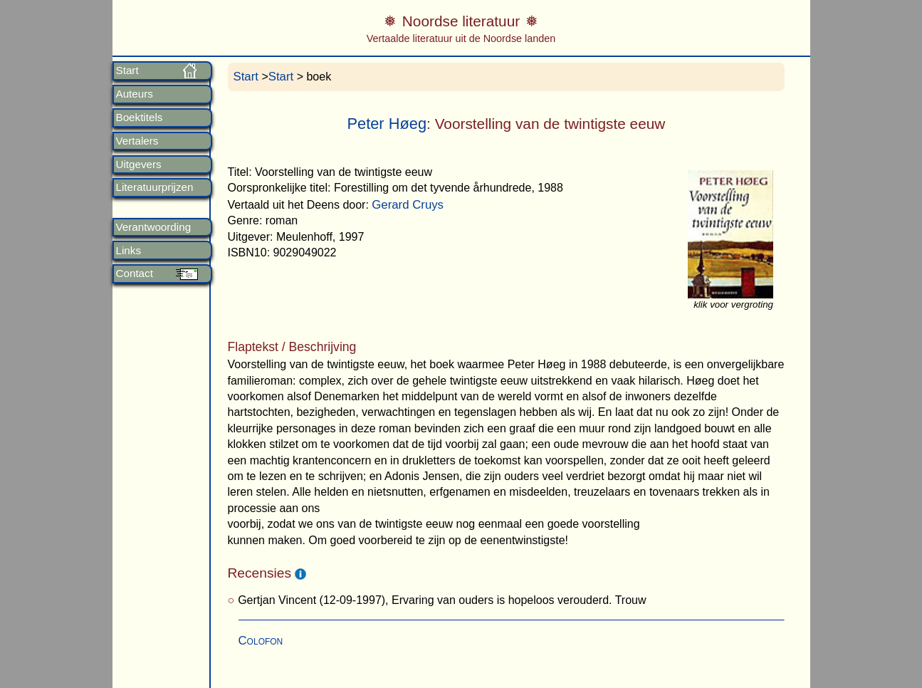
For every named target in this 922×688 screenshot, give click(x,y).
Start (127, 70)
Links (128, 250)
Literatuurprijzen (155, 187)
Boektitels (139, 117)
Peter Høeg (386, 123)
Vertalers (137, 141)
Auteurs (134, 94)
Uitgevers (139, 164)
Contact (134, 273)
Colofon (261, 640)
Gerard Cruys (408, 205)
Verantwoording (154, 227)
